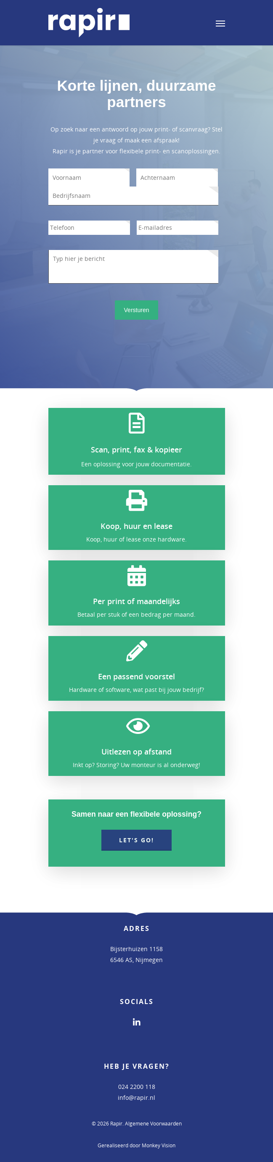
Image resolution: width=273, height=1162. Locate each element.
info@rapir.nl (136, 1098)
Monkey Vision (158, 1145)
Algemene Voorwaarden (153, 1123)
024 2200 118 (136, 1087)
